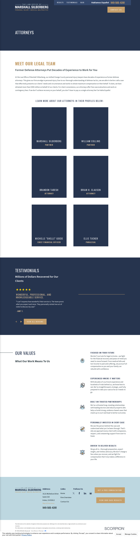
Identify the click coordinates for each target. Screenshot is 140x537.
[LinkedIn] (85, 493)
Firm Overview (65, 497)
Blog (82, 2)
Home (62, 493)
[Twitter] (73, 493)
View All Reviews (35, 321)
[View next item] (21, 322)
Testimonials (72, 2)
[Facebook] (79, 493)
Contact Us (116, 10)
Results (60, 2)
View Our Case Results (110, 500)
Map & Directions (48, 503)
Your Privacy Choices (38, 531)
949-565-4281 (118, 2)
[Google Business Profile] (91, 493)
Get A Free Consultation (110, 490)
